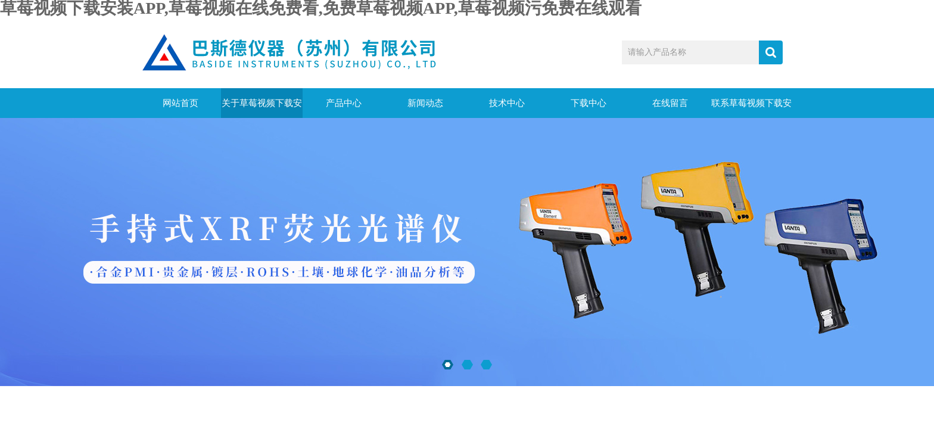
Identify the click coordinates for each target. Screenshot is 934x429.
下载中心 (588, 103)
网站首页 (180, 103)
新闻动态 (425, 103)
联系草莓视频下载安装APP (751, 108)
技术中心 (507, 103)
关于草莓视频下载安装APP (262, 108)
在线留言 (670, 103)
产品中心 (344, 103)
